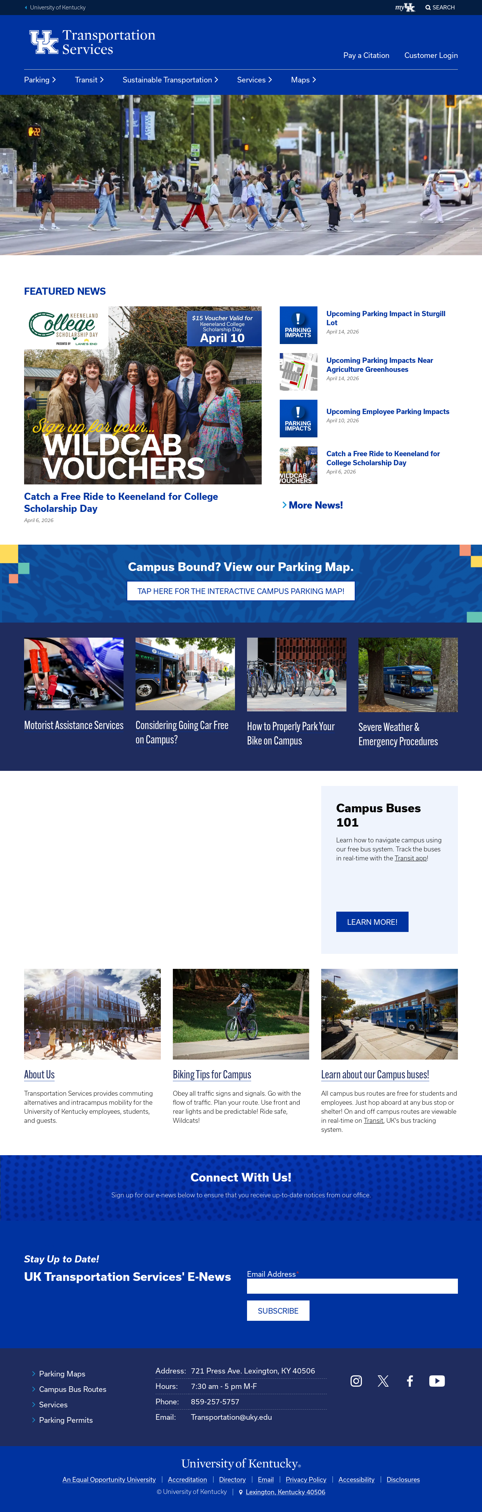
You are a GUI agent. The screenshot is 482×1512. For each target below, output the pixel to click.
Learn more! (372, 921)
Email (266, 1477)
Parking (40, 79)
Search (444, 7)
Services (255, 79)
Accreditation (187, 1477)
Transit (90, 79)
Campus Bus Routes (73, 1387)
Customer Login (431, 55)
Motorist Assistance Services (74, 725)
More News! (316, 505)
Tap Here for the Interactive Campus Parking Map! (241, 590)
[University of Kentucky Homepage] (241, 1462)
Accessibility (357, 1477)
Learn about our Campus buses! (375, 1075)
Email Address (271, 1273)
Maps (304, 79)
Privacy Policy (306, 1477)
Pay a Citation (366, 55)
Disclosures (403, 1477)
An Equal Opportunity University (109, 1477)
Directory (232, 1477)
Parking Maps (62, 1371)
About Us (39, 1074)
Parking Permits (66, 1418)
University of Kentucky (57, 8)
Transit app (411, 857)
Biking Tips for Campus (212, 1075)
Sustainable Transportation (171, 79)
